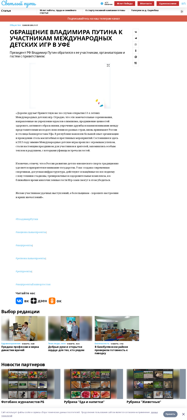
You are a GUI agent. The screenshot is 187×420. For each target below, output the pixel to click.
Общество (15, 25)
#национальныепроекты (31, 232)
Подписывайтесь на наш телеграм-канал (94, 18)
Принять (170, 414)
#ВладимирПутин (27, 219)
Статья (6, 10)
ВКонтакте (146, 3)
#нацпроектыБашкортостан (33, 284)
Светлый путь (18, 3)
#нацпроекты (24, 245)
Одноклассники (167, 3)
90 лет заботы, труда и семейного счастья (58, 11)
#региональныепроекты (30, 258)
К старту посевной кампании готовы (105, 10)
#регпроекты (24, 271)
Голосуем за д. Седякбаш (144, 10)
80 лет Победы (125, 3)
